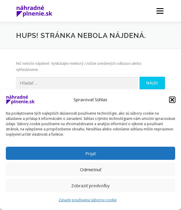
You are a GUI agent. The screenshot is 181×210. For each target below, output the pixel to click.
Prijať (90, 153)
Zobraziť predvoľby (90, 185)
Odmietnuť (90, 169)
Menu (159, 10)
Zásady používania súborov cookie (88, 199)
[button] (172, 100)
